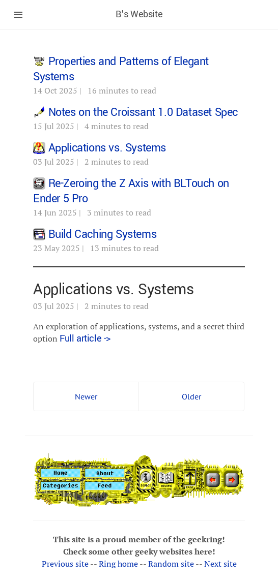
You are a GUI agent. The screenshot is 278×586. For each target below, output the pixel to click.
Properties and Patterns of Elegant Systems (121, 69)
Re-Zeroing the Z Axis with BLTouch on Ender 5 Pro (131, 191)
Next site (220, 563)
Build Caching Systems (102, 234)
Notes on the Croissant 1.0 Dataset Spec (143, 112)
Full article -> (85, 338)
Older (191, 396)
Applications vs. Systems (107, 148)
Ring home (118, 563)
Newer (86, 396)
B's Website (139, 14)
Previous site (65, 563)
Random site (171, 563)
